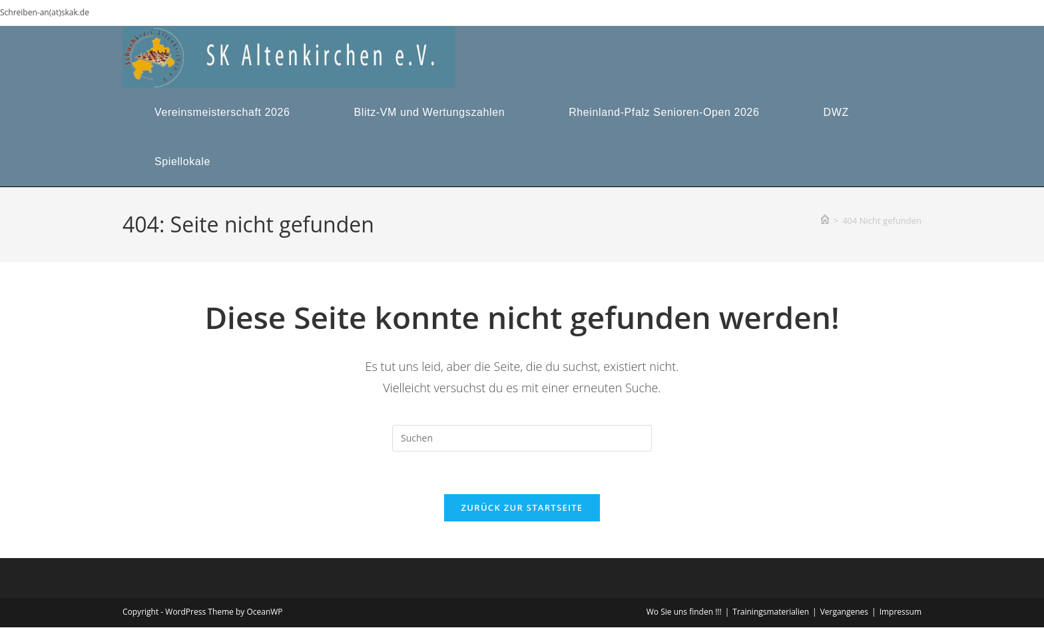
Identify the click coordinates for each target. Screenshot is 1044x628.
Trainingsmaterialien (770, 612)
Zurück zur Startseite (522, 508)
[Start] (825, 220)
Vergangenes (844, 612)
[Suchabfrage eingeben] (522, 438)
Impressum (900, 612)
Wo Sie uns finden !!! (684, 612)
